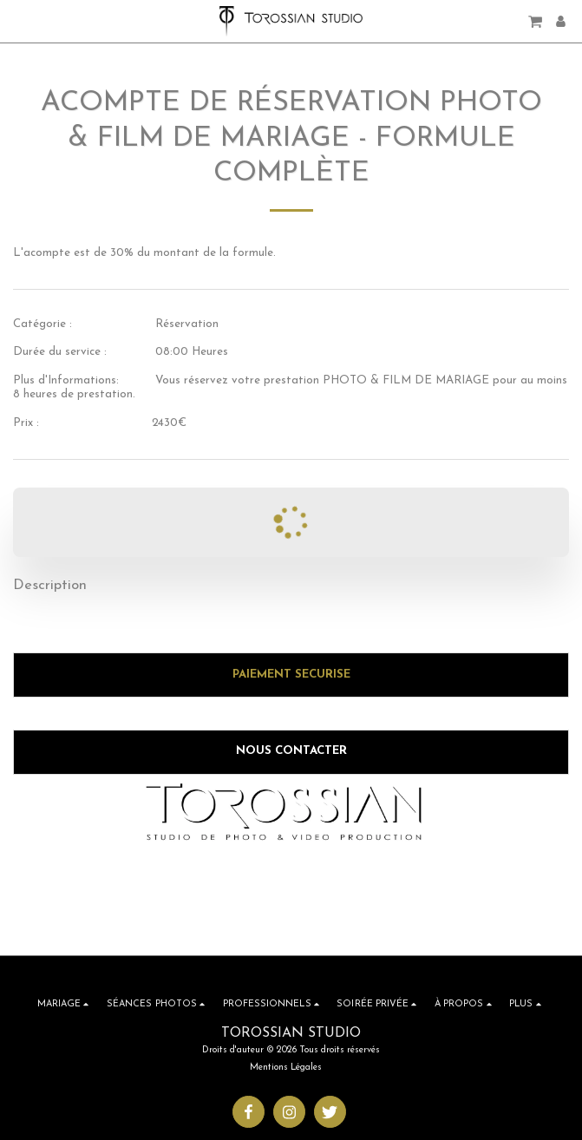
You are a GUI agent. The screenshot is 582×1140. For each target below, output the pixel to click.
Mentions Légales (286, 1067)
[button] (19, 21)
